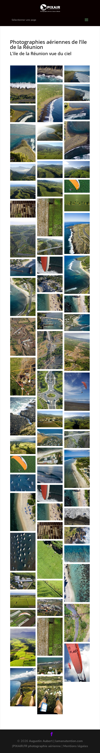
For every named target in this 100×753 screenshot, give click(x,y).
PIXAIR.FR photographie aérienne (37, 746)
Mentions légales (75, 746)
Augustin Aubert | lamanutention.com (56, 741)
